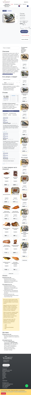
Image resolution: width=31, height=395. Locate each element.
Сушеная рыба (5, 74)
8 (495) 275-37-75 (7, 5)
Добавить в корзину (25, 31)
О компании (4, 387)
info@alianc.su (6, 361)
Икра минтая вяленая (15, 178)
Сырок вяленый (24, 127)
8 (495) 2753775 (6, 360)
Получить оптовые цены (25, 35)
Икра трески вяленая (6, 194)
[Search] (10, 47)
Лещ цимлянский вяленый (25, 111)
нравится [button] (26, 27)
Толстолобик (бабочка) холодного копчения (15, 263)
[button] (28, 6)
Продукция (4, 369)
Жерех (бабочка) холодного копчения (15, 212)
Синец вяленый (24, 60)
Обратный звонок (6, 365)
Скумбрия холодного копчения (6, 263)
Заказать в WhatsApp (25, 39)
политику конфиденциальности (20, 391)
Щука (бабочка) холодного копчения (6, 246)
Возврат (4, 375)
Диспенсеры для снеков (7, 370)
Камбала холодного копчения (6, 229)
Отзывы (4, 376)
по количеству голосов (12, 113)
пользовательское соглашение (7, 391)
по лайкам (9, 114)
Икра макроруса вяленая (6, 178)
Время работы (7, 6)
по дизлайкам (14, 114)
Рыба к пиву (10, 74)
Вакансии (4, 373)
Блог (3, 378)
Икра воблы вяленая (15, 194)
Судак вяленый (24, 77)
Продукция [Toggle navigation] (7, 4)
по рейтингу (5, 114)
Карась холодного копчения (15, 229)
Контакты (24, 4)
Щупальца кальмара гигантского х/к (15, 246)
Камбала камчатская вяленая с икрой (24, 233)
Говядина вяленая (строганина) (24, 199)
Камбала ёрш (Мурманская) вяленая (24, 144)
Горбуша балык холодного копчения (6, 212)
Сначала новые (5, 113)
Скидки (11, 4)
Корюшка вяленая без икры (24, 94)
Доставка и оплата (18, 4)
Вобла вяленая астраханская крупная (24, 249)
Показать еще (11, 273)
